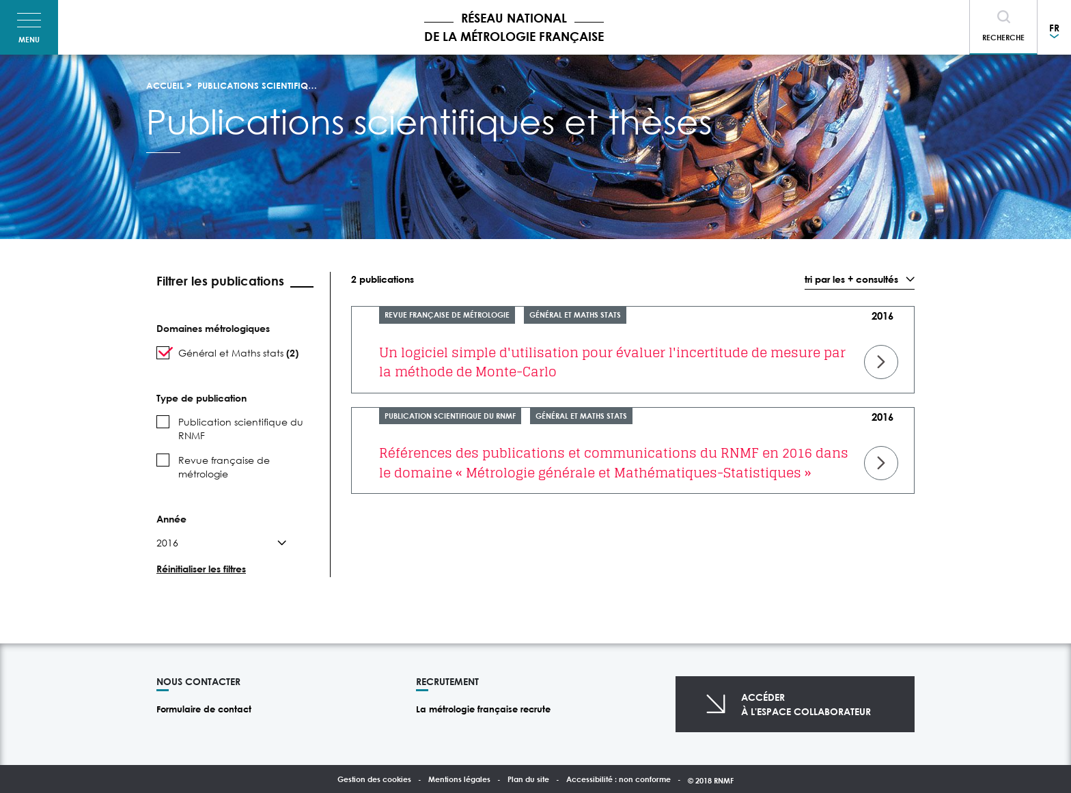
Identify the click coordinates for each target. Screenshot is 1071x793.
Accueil (165, 85)
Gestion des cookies (374, 779)
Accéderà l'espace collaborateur (806, 704)
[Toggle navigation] (29, 27)
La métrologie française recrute (483, 709)
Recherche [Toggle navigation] (1003, 37)
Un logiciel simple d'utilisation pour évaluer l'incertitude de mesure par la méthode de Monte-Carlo (612, 362)
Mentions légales (459, 779)
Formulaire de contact (203, 709)
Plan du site (528, 779)
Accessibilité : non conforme (618, 779)
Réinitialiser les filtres (201, 568)
